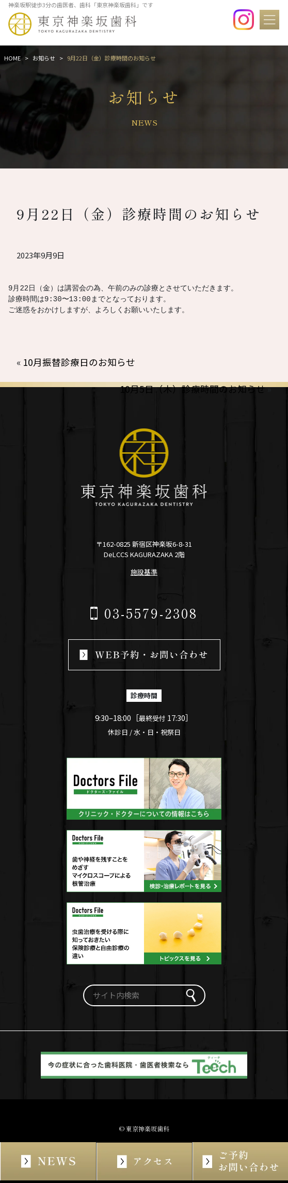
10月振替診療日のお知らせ (79, 362)
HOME (12, 58)
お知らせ (44, 58)
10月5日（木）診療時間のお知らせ (192, 388)
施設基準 (144, 572)
